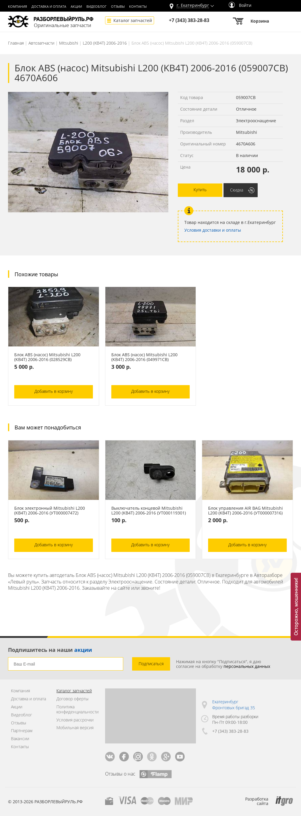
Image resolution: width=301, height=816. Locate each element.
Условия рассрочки (75, 720)
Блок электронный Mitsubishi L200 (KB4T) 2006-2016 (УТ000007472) (49, 510)
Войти (240, 5)
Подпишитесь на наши (50, 650)
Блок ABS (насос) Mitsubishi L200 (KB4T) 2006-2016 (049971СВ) (144, 357)
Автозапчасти (41, 43)
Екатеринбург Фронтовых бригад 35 (233, 704)
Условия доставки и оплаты (212, 230)
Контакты (138, 6)
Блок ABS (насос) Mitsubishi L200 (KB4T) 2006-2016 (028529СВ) (47, 357)
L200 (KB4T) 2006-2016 (105, 43)
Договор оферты (72, 699)
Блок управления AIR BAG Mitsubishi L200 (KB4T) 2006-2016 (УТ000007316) (245, 510)
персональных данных (247, 666)
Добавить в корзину (53, 391)
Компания (17, 6)
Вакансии (20, 738)
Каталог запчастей (132, 20)
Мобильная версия (75, 727)
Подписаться (151, 663)
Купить (200, 189)
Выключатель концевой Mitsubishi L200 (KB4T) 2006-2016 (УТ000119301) (148, 510)
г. (193, 5)
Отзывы (118, 6)
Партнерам (21, 730)
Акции (76, 6)
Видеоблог (96, 6)
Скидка (236, 190)
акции (83, 649)
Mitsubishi (68, 43)
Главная (16, 43)
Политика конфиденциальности (76, 709)
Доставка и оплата (48, 6)
